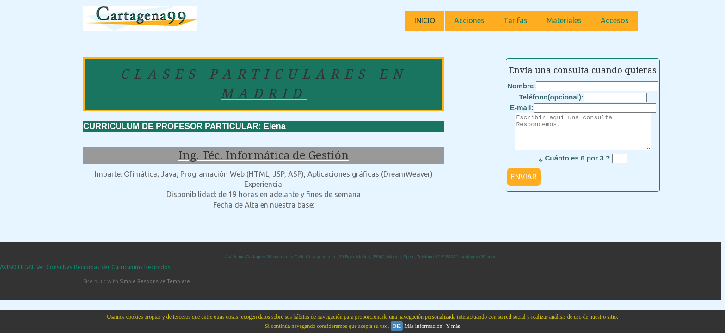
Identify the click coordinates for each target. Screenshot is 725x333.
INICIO (424, 20)
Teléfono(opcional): (551, 97)
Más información (423, 326)
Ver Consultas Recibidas (68, 274)
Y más (453, 326)
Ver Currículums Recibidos (136, 274)
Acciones (469, 20)
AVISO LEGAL (17, 274)
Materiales (564, 20)
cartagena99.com (478, 263)
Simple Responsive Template (155, 288)
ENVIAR (524, 183)
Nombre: (521, 86)
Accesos (615, 20)
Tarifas (516, 20)
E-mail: (522, 107)
